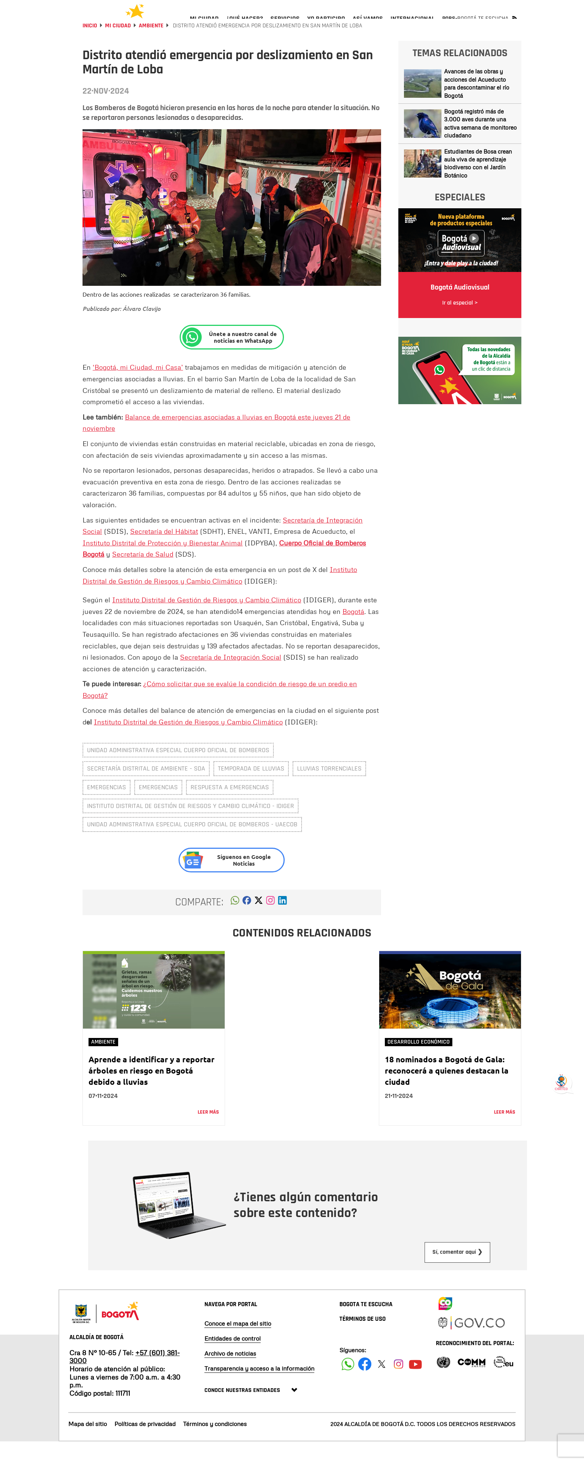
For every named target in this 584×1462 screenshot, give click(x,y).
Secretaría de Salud (142, 574)
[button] (235, 923)
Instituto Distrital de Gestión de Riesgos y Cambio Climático (206, 620)
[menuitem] (204, 24)
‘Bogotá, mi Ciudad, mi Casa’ (138, 387)
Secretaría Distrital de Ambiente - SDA (146, 788)
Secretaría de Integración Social (230, 677)
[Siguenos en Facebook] (347, 1384)
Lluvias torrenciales (329, 788)
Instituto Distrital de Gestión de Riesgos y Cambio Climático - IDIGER (190, 826)
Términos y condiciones (215, 1444)
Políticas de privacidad (145, 1444)
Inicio (90, 46)
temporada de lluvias (251, 788)
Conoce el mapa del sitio (237, 1343)
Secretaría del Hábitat (164, 551)
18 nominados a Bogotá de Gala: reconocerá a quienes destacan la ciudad (447, 1090)
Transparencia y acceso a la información (259, 1388)
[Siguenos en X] (381, 1384)
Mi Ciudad (118, 46)
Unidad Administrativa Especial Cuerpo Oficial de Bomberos (178, 770)
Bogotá (353, 631)
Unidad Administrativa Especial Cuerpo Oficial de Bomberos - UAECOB (192, 844)
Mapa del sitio (87, 1444)
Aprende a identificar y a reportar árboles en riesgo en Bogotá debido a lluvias (152, 1090)
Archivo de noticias (230, 1373)
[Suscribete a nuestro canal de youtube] (415, 1384)
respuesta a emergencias (230, 807)
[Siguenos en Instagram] (398, 1384)
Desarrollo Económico (418, 1062)
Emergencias (158, 807)
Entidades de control (232, 1358)
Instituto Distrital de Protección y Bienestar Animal (163, 563)
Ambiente (151, 46)
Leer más (208, 1132)
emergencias (106, 807)
